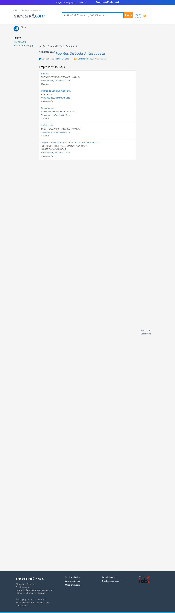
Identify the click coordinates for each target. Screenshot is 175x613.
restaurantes (47, 80)
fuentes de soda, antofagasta (80, 53)
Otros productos (72, 585)
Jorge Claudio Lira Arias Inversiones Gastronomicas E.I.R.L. (70, 142)
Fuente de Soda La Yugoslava (56, 91)
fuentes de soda (62, 80)
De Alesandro (47, 108)
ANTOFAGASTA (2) (23, 45)
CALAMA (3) (20, 42)
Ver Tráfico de (55, 59)
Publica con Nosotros (31, 10)
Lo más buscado (109, 577)
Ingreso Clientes (138, 17)
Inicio (15, 10)
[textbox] (97, 15)
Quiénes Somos (72, 581)
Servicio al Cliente (73, 577)
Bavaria (44, 73)
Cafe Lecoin (47, 125)
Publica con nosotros (111, 581)
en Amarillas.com (92, 59)
